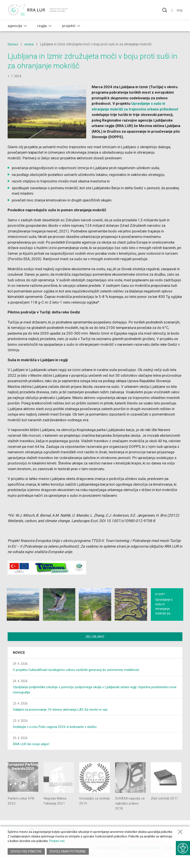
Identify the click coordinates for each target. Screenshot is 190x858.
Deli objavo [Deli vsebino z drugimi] (95, 636)
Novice (19, 653)
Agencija (18, 26)
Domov (13, 44)
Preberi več (57, 842)
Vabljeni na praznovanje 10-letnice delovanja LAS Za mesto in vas (62, 710)
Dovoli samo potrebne (68, 851)
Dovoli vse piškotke (26, 851)
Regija (45, 26)
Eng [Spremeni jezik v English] (179, 10)
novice (30, 44)
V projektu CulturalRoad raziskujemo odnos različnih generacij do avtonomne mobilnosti (79, 670)
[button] (25, 26)
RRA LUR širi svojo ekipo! (32, 745)
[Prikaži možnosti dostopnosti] (182, 847)
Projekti (72, 26)
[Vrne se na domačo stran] (38, 10)
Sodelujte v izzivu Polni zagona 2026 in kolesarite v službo (58, 727)
